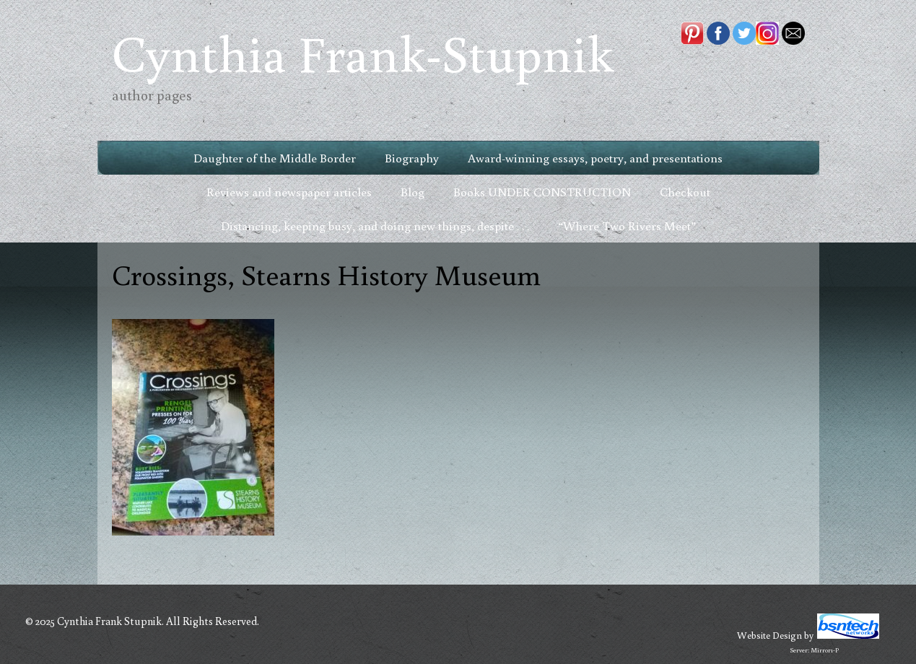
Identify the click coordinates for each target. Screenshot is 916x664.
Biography (412, 157)
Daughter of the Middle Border (274, 157)
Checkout (685, 191)
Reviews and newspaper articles (289, 191)
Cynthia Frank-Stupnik (363, 52)
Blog (412, 191)
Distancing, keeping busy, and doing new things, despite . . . (375, 225)
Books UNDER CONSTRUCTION (542, 191)
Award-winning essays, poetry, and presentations (595, 157)
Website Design (769, 635)
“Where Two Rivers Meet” (627, 225)
